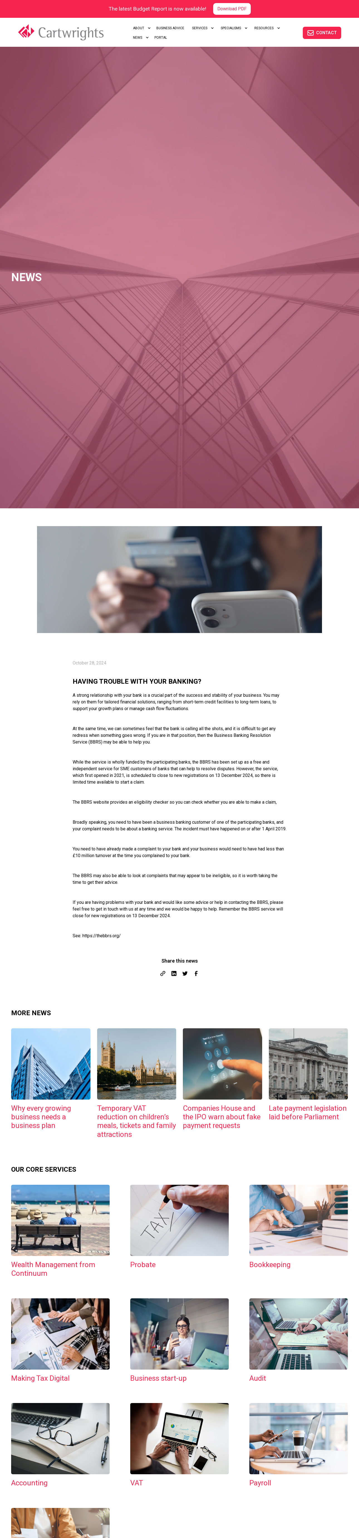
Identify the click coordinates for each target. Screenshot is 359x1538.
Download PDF (232, 8)
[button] (141, 28)
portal (160, 38)
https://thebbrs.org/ (101, 935)
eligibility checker (151, 802)
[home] (68, 32)
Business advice (170, 28)
